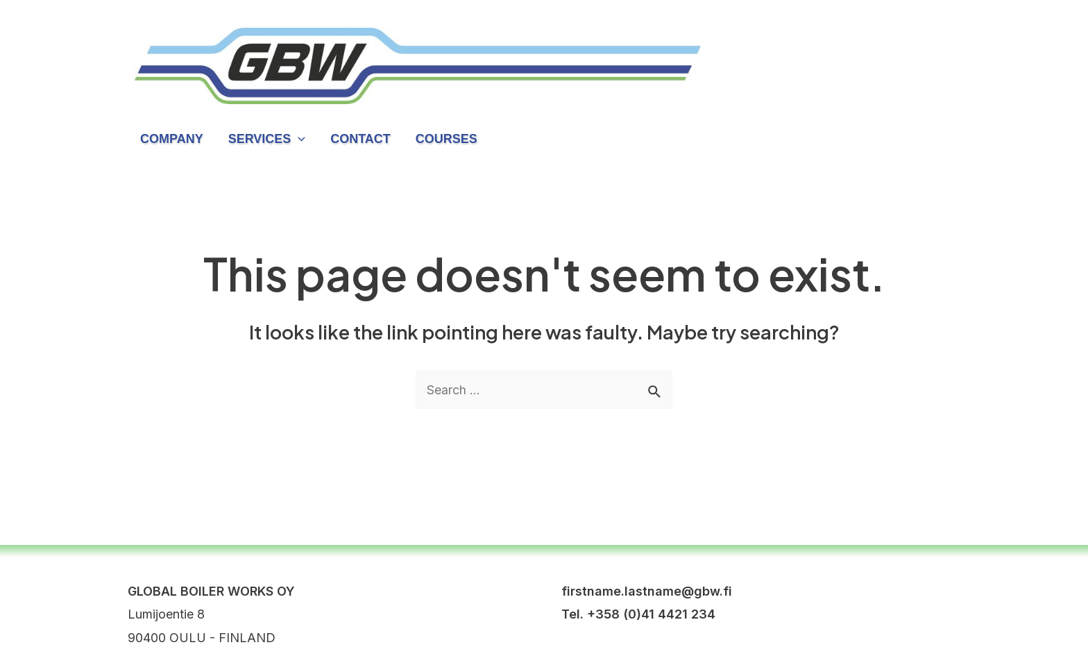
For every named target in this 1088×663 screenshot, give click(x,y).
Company (171, 139)
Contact (360, 139)
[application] (298, 139)
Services (267, 139)
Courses (446, 139)
